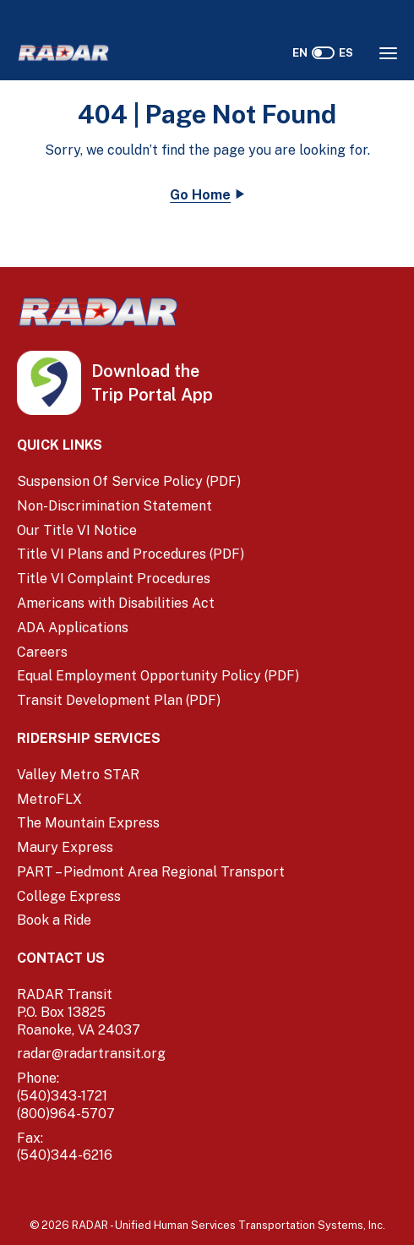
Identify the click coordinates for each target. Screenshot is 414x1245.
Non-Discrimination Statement (114, 506)
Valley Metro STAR (78, 775)
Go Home (200, 195)
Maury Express (65, 847)
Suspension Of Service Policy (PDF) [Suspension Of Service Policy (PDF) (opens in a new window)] (129, 481)
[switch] (323, 52)
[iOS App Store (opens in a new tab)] (123, 372)
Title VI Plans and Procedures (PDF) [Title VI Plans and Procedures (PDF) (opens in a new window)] (130, 554)
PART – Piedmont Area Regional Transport (151, 872)
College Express (69, 896)
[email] (207, 1054)
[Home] (63, 52)
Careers (42, 652)
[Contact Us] (207, 959)
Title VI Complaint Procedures (113, 579)
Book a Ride (54, 920)
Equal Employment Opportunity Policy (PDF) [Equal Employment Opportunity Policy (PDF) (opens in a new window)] (158, 676)
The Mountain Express (88, 823)
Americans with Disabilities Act (116, 603)
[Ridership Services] (207, 739)
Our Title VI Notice (77, 530)
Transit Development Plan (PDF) (119, 700)
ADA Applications (72, 628)
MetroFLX (49, 799)
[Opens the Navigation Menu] (388, 53)
